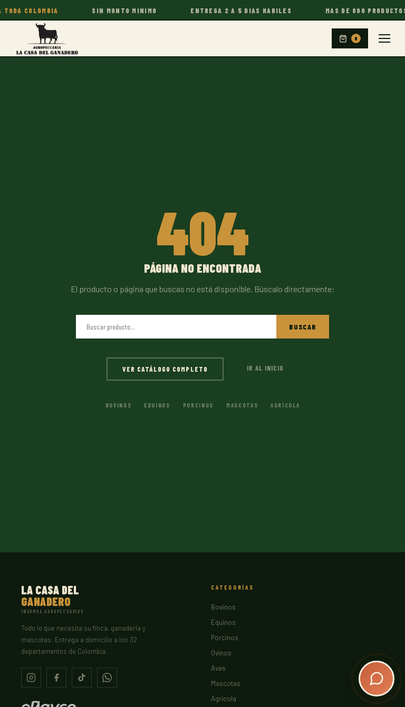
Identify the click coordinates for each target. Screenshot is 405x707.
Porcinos (198, 405)
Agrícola (285, 405)
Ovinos (221, 653)
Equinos (157, 405)
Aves (218, 668)
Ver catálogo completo (165, 369)
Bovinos (118, 405)
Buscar (302, 326)
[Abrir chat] (376, 678)
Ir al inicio (265, 368)
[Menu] (384, 38)
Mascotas (242, 405)
